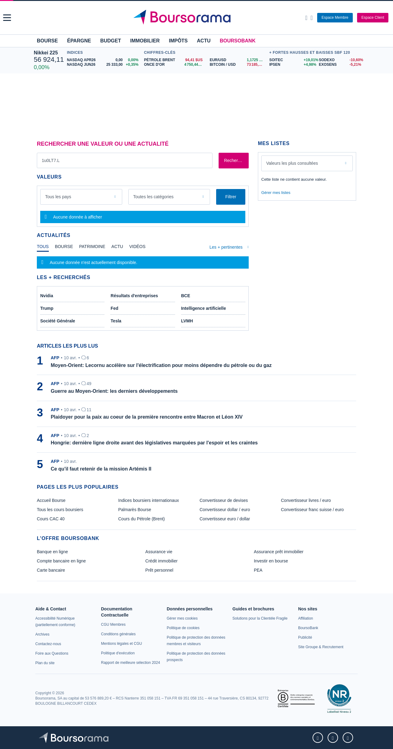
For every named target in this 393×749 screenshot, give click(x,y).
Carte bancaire (51, 570)
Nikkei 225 (46, 52)
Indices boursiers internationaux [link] (148, 500)
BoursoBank (237, 40)
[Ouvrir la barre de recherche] (306, 18)
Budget (110, 40)
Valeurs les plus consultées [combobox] (292, 163)
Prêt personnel (159, 570)
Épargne (79, 40)
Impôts (178, 40)
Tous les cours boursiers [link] (60, 509)
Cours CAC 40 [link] (50, 518)
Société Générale (57, 320)
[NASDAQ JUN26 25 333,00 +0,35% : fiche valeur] (104, 64)
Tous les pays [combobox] (58, 196)
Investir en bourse (271, 560)
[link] (42, 634)
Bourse (47, 40)
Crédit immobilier (161, 560)
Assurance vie (158, 551)
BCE (185, 295)
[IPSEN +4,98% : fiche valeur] (291, 64)
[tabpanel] (143, 262)
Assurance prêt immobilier (279, 551)
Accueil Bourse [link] (51, 500)
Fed (114, 308)
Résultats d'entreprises (134, 295)
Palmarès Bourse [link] (134, 509)
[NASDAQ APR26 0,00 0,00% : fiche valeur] (104, 60)
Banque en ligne (52, 551)
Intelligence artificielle (203, 308)
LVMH (187, 320)
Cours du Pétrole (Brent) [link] (141, 518)
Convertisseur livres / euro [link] (306, 500)
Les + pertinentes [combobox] (226, 247)
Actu (203, 40)
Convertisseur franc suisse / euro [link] (312, 509)
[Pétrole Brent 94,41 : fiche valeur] (174, 60)
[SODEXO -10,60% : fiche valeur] (339, 60)
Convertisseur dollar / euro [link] (225, 509)
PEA (258, 570)
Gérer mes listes (275, 192)
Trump (46, 308)
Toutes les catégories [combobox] (153, 196)
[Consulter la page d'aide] (311, 18)
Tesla (116, 320)
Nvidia (46, 295)
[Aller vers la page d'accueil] (197, 18)
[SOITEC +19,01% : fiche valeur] (291, 60)
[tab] (43, 248)
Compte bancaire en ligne (61, 560)
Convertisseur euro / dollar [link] (225, 518)
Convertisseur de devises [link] (224, 500)
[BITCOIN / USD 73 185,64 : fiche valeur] (238, 64)
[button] (7, 17)
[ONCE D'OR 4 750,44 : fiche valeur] (174, 64)
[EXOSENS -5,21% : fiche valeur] (339, 64)
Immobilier (145, 40)
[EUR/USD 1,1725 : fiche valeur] (238, 60)
